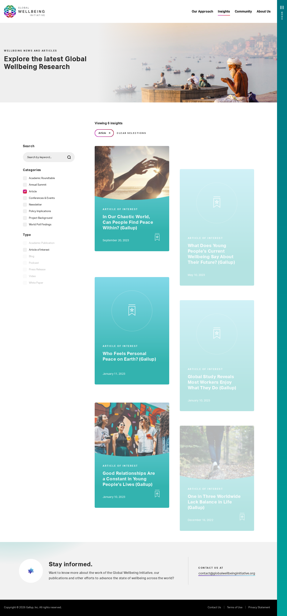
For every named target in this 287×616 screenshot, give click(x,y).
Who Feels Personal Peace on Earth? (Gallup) (129, 358)
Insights (224, 11)
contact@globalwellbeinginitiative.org (227, 573)
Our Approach (202, 11)
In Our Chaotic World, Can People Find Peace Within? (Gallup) (128, 223)
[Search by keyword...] (49, 157)
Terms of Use (234, 607)
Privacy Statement (259, 607)
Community (243, 11)
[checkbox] (39, 178)
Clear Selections (131, 133)
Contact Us (214, 607)
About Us (264, 11)
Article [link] (102, 133)
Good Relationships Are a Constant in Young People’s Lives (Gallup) (129, 480)
